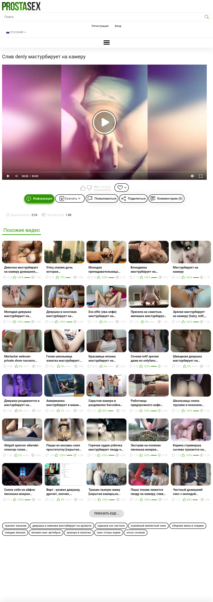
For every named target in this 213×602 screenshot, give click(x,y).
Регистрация (100, 25)
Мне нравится (82, 188)
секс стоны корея (108, 532)
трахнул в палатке (79, 532)
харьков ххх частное (111, 525)
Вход (118, 25)
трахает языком (15, 525)
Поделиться (137, 198)
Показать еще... (106, 513)
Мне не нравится (89, 188)
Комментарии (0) (169, 198)
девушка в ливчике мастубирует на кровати (62, 525)
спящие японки (15, 532)
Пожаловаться (105, 198)
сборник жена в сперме (188, 525)
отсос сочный (135, 532)
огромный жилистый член (148, 525)
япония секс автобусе (46, 532)
